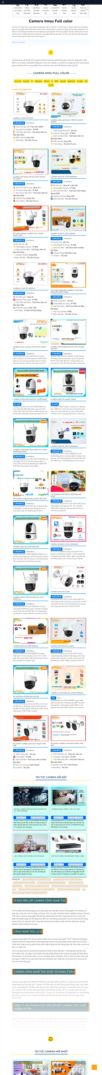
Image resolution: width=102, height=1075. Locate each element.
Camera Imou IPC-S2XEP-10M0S (63, 399)
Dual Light (26, 81)
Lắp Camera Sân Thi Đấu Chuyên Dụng (29, 856)
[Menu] (3, 2)
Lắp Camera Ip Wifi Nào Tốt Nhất (68, 889)
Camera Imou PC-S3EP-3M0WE (63, 234)
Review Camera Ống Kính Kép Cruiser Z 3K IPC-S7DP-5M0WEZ (30, 810)
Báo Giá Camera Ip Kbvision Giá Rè (37, 886)
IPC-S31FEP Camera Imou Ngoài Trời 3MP (30, 499)
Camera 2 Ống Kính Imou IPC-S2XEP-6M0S (30, 399)
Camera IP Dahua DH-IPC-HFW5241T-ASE (36, 879)
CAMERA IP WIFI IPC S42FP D (24, 288)
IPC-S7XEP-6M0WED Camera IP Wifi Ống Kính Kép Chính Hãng (67, 291)
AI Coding (80, 81)
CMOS (56, 81)
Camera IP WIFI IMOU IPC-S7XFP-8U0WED (67, 693)
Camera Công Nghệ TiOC (22, 89)
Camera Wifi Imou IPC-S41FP (62, 646)
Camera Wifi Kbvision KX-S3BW (24, 883)
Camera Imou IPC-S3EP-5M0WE (25, 646)
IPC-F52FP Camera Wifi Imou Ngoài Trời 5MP (67, 744)
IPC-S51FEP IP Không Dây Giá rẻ (26, 697)
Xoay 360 (63, 81)
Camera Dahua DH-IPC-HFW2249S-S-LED (67, 879)
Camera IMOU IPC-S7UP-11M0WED (64, 544)
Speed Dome (71, 81)
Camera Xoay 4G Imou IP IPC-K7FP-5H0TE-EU (30, 348)
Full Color (46, 81)
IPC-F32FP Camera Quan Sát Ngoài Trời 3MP (29, 745)
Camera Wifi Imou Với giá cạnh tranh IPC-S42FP (29, 178)
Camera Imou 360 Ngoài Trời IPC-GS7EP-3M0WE (67, 121)
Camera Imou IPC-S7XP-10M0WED (64, 446)
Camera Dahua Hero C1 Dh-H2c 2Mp (66, 809)
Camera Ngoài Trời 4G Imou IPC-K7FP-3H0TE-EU (28, 598)
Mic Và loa (18, 81)
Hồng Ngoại (38, 81)
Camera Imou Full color (51, 73)
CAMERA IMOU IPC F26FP (60, 592)
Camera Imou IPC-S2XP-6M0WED (26, 547)
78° (32, 81)
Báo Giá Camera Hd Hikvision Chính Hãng (68, 856)
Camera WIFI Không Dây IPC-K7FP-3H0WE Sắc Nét (67, 348)
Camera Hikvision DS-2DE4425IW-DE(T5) (51, 883)
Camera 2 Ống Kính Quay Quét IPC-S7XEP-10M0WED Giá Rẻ (30, 451)
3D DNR (51, 85)
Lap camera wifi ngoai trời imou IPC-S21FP (66, 495)
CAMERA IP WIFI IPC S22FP (23, 118)
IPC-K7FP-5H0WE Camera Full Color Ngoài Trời (28, 235)
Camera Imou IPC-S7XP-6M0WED (64, 177)
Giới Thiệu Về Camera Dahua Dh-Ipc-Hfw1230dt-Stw (37, 889)
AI (52, 81)
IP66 (86, 81)
